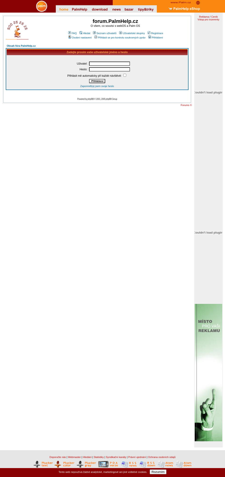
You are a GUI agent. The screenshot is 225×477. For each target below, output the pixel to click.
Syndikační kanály (116, 457)
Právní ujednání (137, 457)
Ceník (214, 16)
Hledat (84, 33)
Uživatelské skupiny (132, 33)
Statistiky (99, 457)
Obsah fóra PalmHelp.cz (21, 45)
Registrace (155, 33)
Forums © (186, 105)
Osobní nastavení (80, 37)
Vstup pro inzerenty (208, 19)
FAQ (72, 33)
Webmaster (74, 457)
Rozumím (158, 472)
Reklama (204, 16)
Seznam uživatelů (104, 33)
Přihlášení (155, 37)
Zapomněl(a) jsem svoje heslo (97, 86)
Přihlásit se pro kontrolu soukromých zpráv (119, 37)
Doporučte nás (57, 457)
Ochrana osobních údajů (162, 457)
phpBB (90, 99)
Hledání (87, 457)
